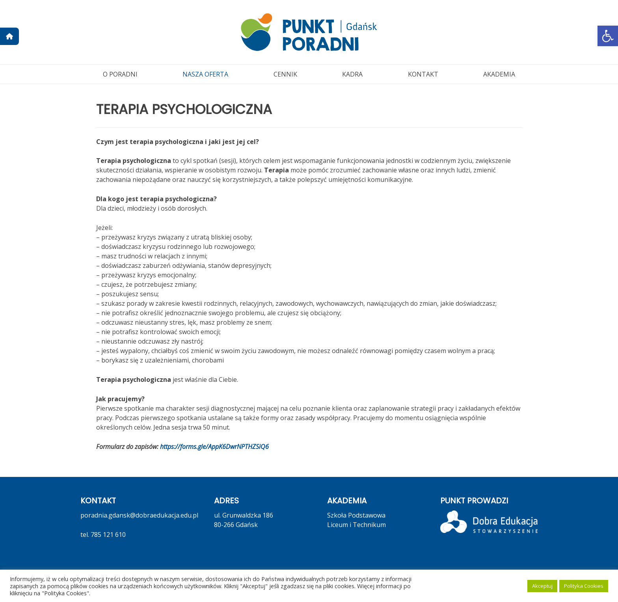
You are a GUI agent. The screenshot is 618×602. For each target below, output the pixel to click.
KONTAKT (423, 74)
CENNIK (285, 74)
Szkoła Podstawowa (356, 515)
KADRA (352, 74)
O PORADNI (120, 74)
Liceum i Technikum (356, 524)
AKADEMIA (499, 74)
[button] (608, 36)
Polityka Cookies (583, 585)
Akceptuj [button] (542, 585)
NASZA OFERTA (205, 74)
